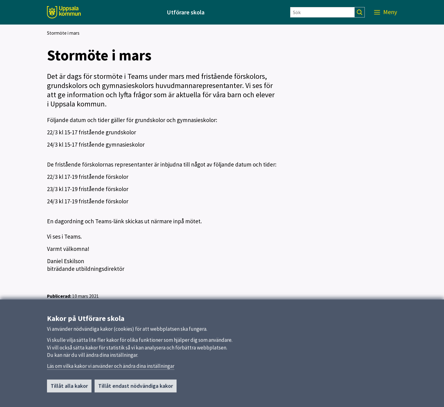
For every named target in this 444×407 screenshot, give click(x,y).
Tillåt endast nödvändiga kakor (135, 387)
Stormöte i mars (63, 33)
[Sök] (322, 12)
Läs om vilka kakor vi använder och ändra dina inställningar (110, 368)
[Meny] (385, 12)
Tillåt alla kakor (69, 387)
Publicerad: (59, 296)
